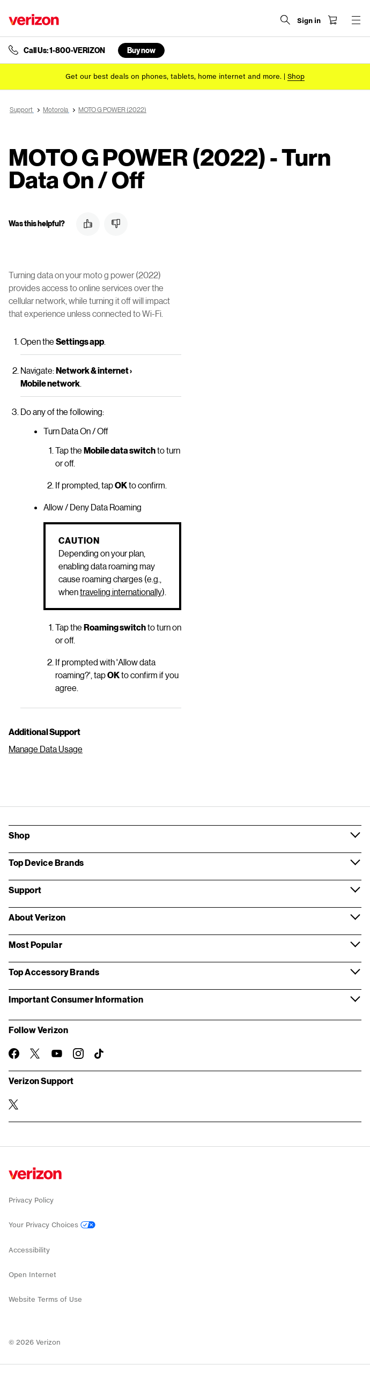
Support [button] (25, 890)
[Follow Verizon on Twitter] (35, 1053)
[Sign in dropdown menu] (309, 21)
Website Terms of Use (45, 1299)
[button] (88, 224)
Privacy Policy (31, 1200)
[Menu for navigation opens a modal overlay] (356, 20)
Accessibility (29, 1250)
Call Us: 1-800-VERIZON (64, 50)
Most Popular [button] (35, 944)
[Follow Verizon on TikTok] (99, 1054)
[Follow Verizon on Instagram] (78, 1053)
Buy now (141, 50)
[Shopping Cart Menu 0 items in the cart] (332, 20)
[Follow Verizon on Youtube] (56, 1053)
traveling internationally (121, 592)
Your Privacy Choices (52, 1225)
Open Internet (32, 1275)
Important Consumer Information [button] (76, 999)
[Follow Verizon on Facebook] (14, 1053)
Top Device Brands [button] (46, 862)
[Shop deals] (296, 76)
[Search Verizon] (285, 20)
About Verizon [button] (37, 917)
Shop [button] (19, 835)
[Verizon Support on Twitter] (14, 1104)
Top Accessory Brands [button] (54, 972)
